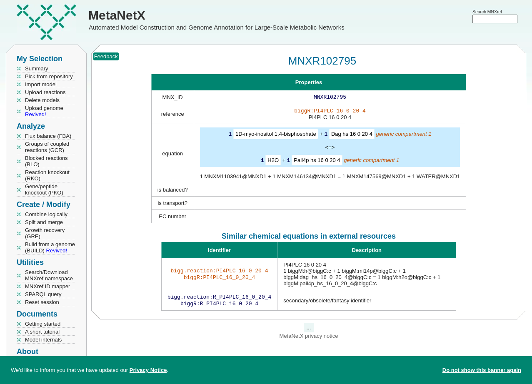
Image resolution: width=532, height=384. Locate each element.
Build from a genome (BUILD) (50, 247)
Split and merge (44, 222)
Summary (36, 68)
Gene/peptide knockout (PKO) (44, 189)
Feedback (106, 56)
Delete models (42, 100)
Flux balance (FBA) (48, 136)
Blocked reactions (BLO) (46, 161)
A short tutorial (42, 332)
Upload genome (44, 111)
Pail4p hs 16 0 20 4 (317, 161)
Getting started (42, 324)
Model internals (43, 340)
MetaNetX (116, 15)
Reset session (42, 302)
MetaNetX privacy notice (309, 338)
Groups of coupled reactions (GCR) (47, 147)
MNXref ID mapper (47, 286)
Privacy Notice (148, 370)
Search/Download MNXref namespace (49, 275)
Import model (41, 84)
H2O (273, 161)
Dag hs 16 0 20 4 (351, 135)
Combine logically (46, 214)
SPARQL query (43, 294)
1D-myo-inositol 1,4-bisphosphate (275, 135)
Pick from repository (49, 76)
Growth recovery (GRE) (45, 233)
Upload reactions (45, 92)
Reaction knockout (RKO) (47, 175)
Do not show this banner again (481, 370)
